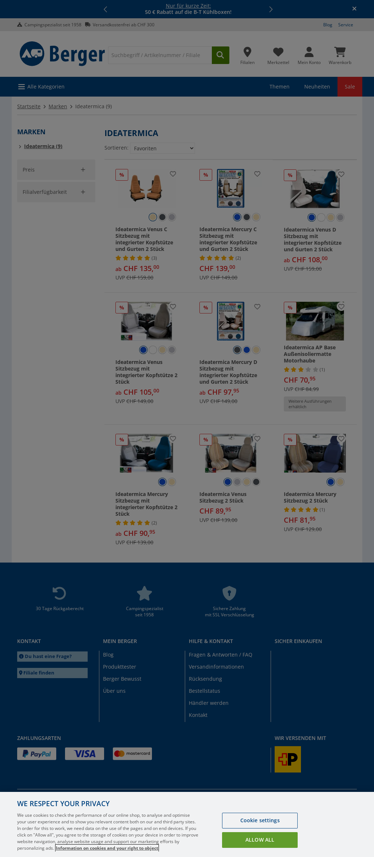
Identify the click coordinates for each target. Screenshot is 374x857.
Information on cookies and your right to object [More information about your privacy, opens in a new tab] (107, 848)
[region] (187, 824)
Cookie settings (260, 820)
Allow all (259, 839)
